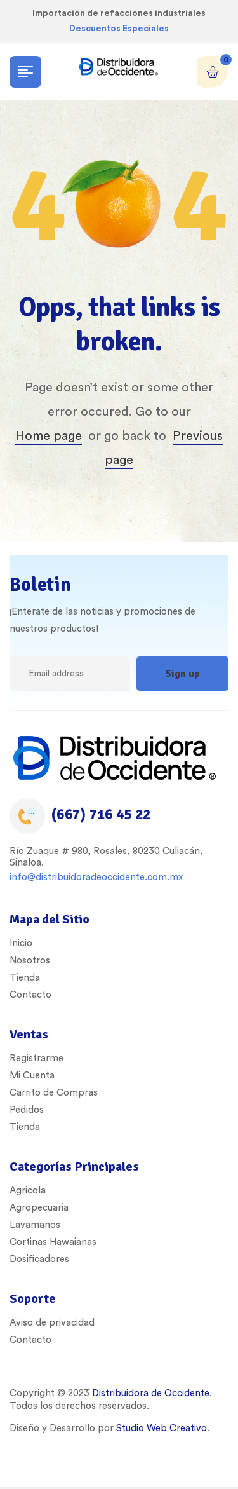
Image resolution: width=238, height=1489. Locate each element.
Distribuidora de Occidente (149, 1393)
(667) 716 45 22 (100, 814)
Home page (48, 436)
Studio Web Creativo (161, 1428)
